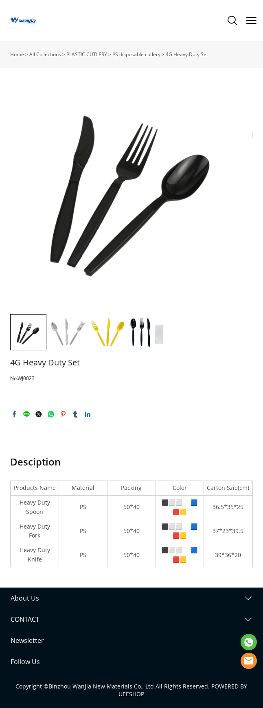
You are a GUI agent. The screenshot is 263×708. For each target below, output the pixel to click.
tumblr (75, 414)
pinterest (63, 414)
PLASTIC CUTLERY (86, 54)
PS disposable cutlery (136, 54)
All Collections (45, 54)
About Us (25, 598)
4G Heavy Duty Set (187, 54)
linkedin (87, 414)
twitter (39, 414)
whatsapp (51, 414)
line (26, 414)
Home (17, 54)
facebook (14, 414)
